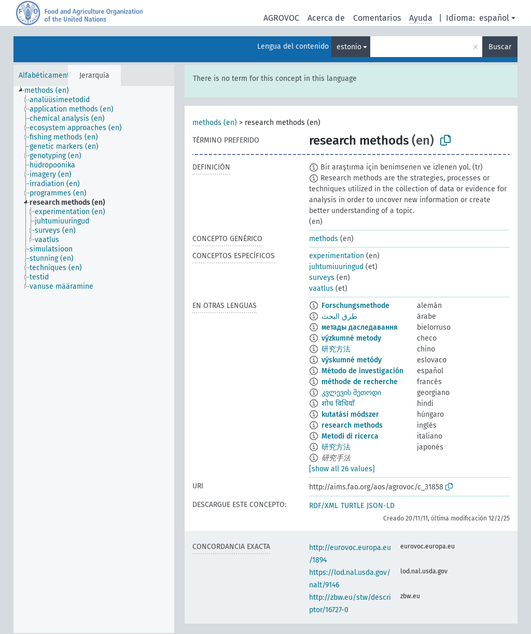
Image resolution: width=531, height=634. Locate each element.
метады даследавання (360, 327)
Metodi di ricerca (350, 436)
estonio (349, 47)
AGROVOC (281, 18)
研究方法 (336, 349)
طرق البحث (339, 316)
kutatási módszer (350, 414)
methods (323, 238)
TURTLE (352, 505)
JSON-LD (381, 505)
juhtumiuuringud (336, 266)
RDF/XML (323, 505)
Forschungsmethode (355, 305)
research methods (352, 425)
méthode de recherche (360, 381)
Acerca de (326, 18)
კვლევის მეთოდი (351, 392)
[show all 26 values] (342, 468)
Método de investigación (362, 371)
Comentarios (377, 18)
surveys (321, 277)
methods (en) (214, 122)
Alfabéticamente (46, 75)
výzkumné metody (351, 338)
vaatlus (321, 288)
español (494, 18)
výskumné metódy (352, 360)
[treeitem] (51, 90)
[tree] (93, 359)
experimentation (336, 255)
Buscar (499, 47)
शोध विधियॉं (338, 403)
